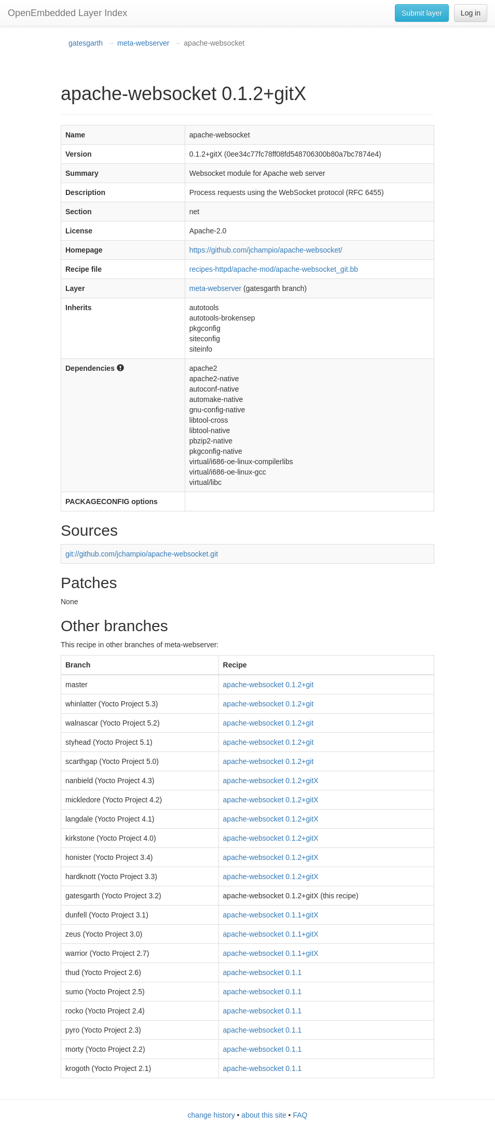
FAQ (300, 1115)
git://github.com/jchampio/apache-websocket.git (141, 554)
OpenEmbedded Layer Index (67, 13)
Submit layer (422, 13)
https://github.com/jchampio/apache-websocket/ (265, 250)
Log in (470, 13)
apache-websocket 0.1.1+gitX (271, 915)
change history (211, 1115)
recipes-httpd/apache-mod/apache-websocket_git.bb (273, 269)
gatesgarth (85, 43)
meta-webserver (143, 43)
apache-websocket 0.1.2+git (268, 684)
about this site (263, 1115)
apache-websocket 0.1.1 (262, 972)
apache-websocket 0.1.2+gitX (271, 780)
